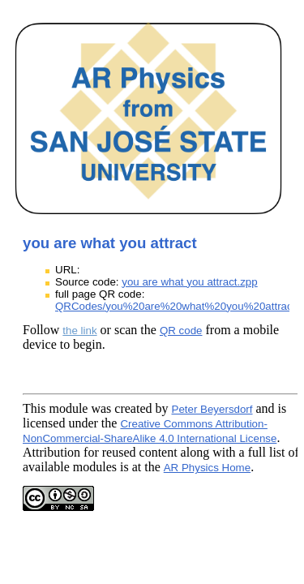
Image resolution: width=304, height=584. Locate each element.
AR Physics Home (207, 468)
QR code (181, 330)
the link (79, 330)
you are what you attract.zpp (189, 282)
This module (55, 408)
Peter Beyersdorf (212, 409)
